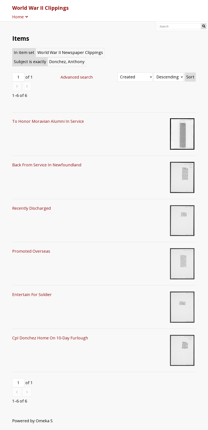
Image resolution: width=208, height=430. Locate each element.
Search (203, 26)
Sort (190, 77)
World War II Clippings (40, 7)
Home (18, 17)
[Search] (179, 26)
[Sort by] (135, 77)
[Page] (18, 77)
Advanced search (77, 77)
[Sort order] (169, 77)
